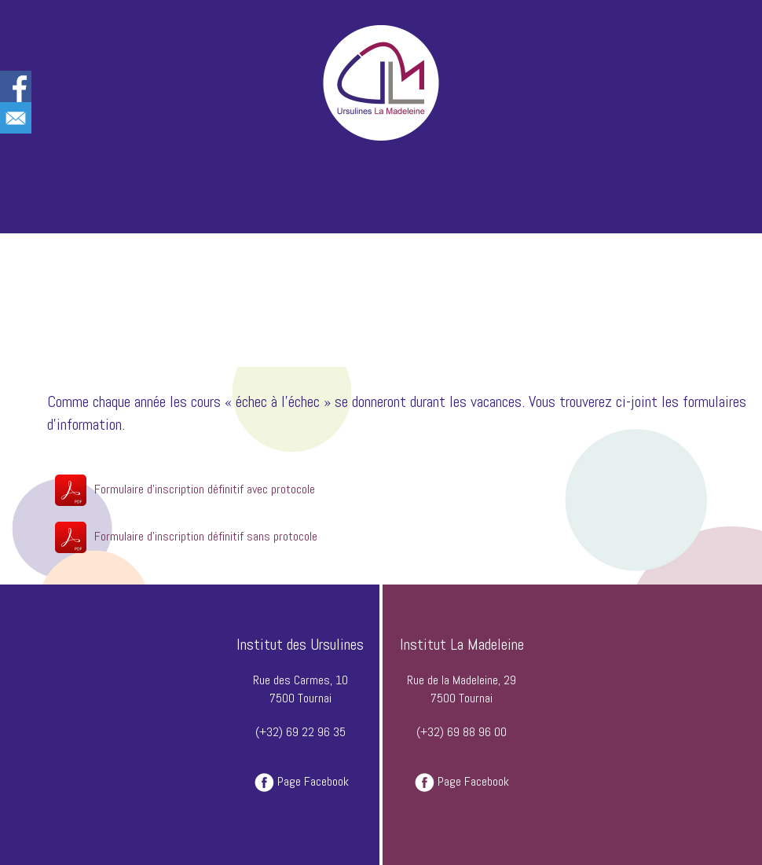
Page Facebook (313, 781)
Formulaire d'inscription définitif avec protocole (204, 489)
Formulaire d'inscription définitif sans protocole (205, 536)
